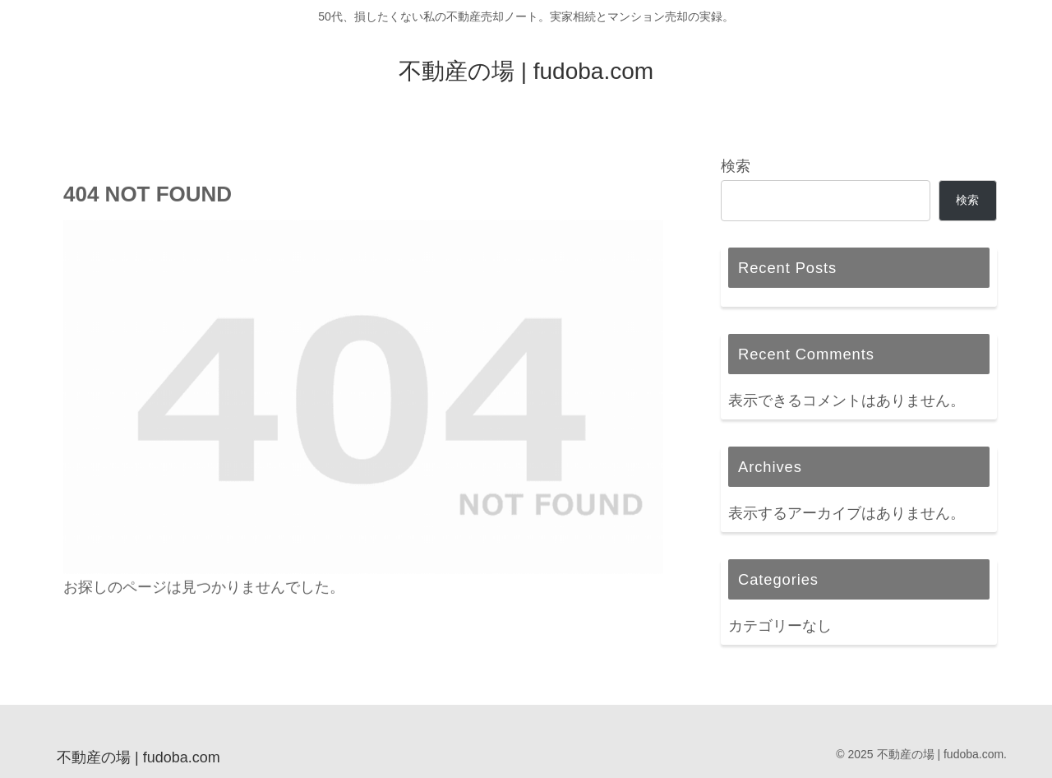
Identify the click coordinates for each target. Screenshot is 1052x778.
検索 (735, 166)
